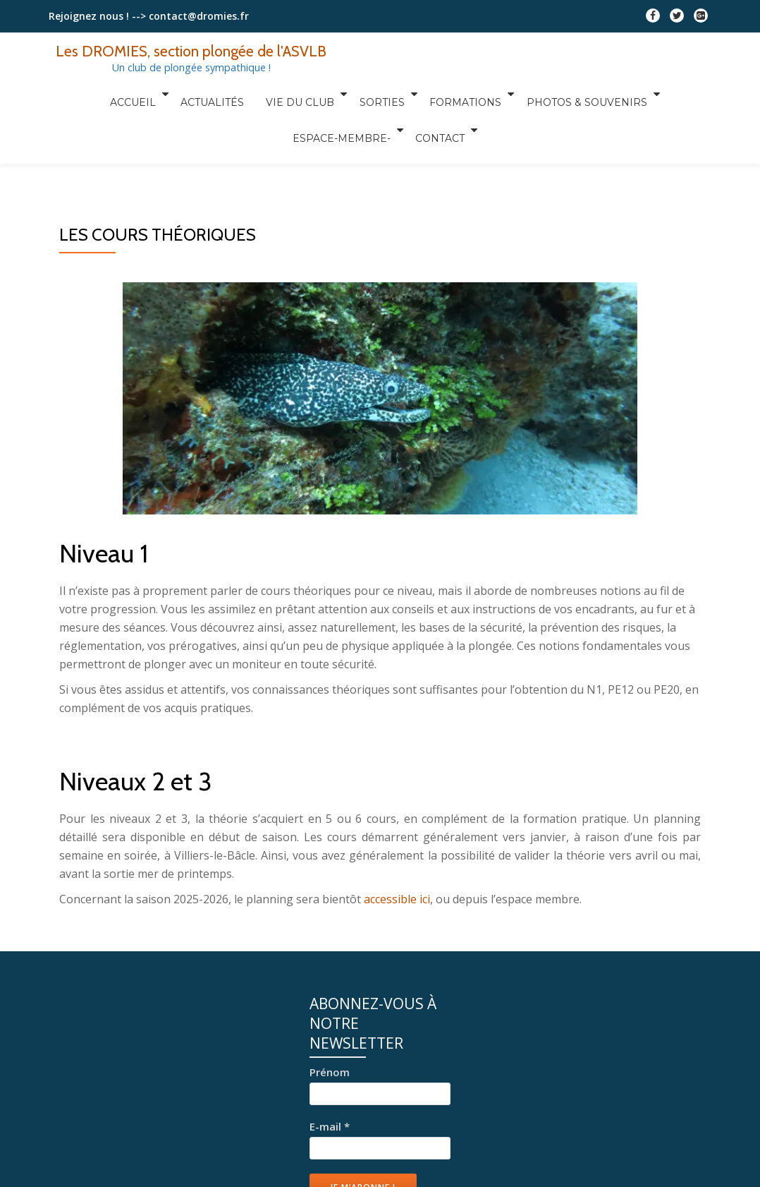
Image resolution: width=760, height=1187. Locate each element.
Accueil (83, 94)
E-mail (329, 1126)
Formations (396, 94)
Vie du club (238, 94)
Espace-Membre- (644, 94)
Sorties (316, 94)
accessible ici (397, 899)
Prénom (329, 1072)
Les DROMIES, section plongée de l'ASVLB (193, 51)
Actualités (158, 94)
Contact (376, 113)
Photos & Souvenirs (513, 94)
